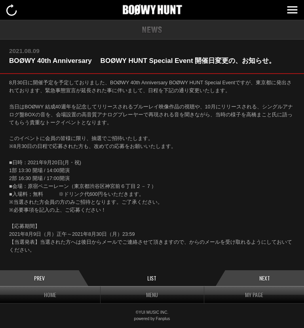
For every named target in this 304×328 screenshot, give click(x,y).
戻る (12, 10)
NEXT (264, 278)
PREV (39, 278)
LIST (151, 278)
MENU (292, 10)
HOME (50, 294)
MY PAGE (254, 294)
